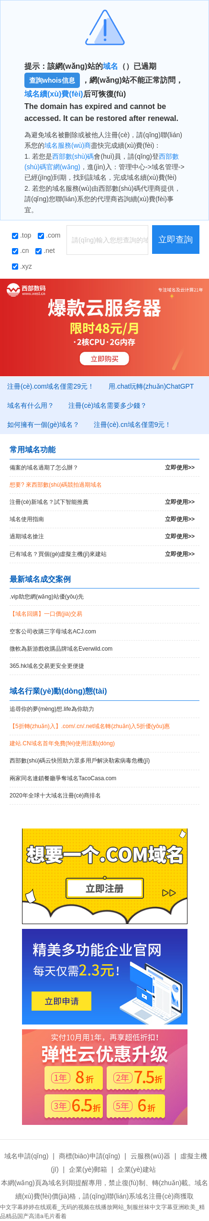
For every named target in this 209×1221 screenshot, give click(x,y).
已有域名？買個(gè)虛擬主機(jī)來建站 (102, 554)
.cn (20, 250)
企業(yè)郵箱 (88, 1169)
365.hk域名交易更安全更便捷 (47, 666)
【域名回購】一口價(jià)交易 (46, 613)
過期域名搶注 (102, 536)
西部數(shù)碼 (73, 156)
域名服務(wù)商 (67, 145)
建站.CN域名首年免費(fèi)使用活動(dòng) (62, 743)
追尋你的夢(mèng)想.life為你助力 (52, 709)
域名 (110, 66)
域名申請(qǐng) (26, 1156)
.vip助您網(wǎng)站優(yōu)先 (47, 596)
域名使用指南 (102, 519)
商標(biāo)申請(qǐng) (89, 1156)
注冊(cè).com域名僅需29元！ (50, 386)
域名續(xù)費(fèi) (53, 94)
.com (49, 235)
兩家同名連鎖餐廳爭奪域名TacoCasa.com (63, 778)
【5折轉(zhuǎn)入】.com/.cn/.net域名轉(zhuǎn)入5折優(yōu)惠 (90, 726)
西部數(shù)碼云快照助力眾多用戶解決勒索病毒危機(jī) (80, 760)
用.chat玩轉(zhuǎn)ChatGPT (151, 386)
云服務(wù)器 (150, 1156)
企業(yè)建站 (137, 1169)
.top (21, 235)
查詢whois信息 (52, 80)
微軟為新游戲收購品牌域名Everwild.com (61, 648)
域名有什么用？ (30, 405)
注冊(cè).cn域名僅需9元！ (133, 424)
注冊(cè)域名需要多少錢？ (107, 405)
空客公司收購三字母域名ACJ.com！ (53, 631)
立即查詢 (175, 239)
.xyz (22, 266)
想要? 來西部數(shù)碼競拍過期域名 (56, 484)
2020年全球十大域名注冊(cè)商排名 (55, 795)
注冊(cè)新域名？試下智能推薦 (102, 502)
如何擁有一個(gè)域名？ (43, 424)
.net (45, 250)
